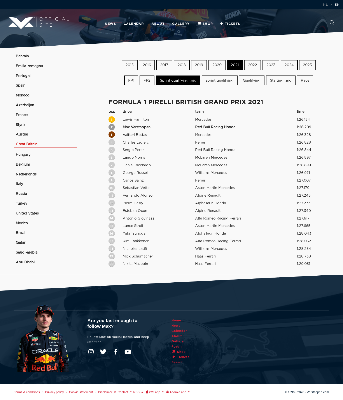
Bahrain (22, 56)
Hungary (23, 154)
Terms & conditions (27, 392)
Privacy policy (54, 392)
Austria (22, 134)
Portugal (23, 76)
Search (332, 22)
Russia (21, 194)
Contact (122, 392)
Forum (177, 346)
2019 (199, 65)
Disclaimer (105, 392)
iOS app (152, 392)
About (157, 24)
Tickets (229, 24)
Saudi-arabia (26, 252)
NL (325, 4)
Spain (20, 85)
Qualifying (252, 80)
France (22, 115)
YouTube (127, 351)
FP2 (147, 80)
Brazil (20, 233)
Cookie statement (81, 392)
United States (27, 213)
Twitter (103, 351)
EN (337, 4)
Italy (19, 184)
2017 (164, 65)
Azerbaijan (25, 105)
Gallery (180, 24)
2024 (289, 65)
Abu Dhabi (25, 262)
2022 (252, 65)
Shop (205, 24)
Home (176, 320)
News (110, 24)
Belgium (23, 164)
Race (305, 80)
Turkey (21, 203)
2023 (270, 65)
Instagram (91, 351)
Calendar (134, 24)
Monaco (22, 95)
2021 (235, 65)
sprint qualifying (220, 80)
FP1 (131, 80)
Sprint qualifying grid (178, 80)
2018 (182, 65)
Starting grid (281, 80)
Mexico (22, 223)
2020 (217, 65)
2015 (130, 65)
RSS (136, 392)
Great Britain (26, 144)
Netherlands (26, 174)
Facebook (115, 351)
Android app (175, 392)
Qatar (20, 242)
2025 (307, 65)
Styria (20, 125)
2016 (147, 65)
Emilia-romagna (29, 66)
